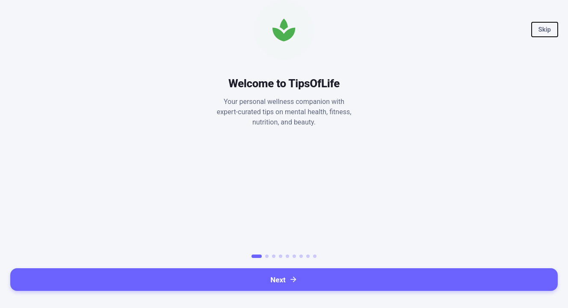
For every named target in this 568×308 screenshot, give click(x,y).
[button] (545, 29)
